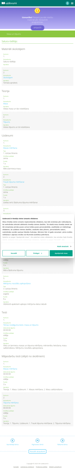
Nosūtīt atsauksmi (37, 451)
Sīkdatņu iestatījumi (55, 467)
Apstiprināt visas (61, 253)
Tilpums (6, 122)
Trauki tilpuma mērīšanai (13, 182)
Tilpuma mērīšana (10, 402)
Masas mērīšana (10, 148)
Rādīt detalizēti (62, 246)
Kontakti (16, 467)
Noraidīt (14, 253)
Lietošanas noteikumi (27, 467)
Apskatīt (37, 27)
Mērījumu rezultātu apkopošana (17, 283)
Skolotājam (8, 77)
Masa (5, 103)
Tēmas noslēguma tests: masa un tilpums (20, 325)
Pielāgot (37, 253)
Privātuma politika (41, 467)
